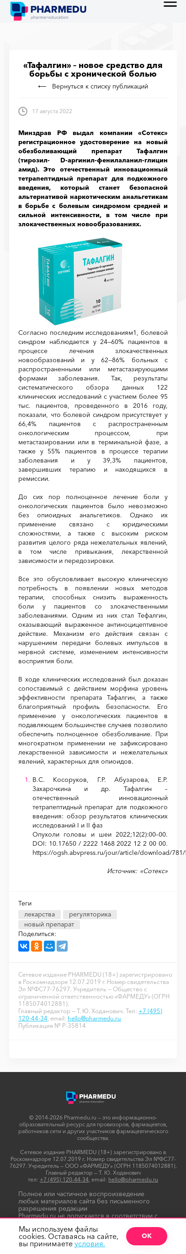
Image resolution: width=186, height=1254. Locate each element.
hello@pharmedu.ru (94, 1018)
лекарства (39, 914)
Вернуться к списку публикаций (93, 86)
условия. (89, 1243)
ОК (147, 1236)
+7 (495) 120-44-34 (64, 1179)
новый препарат (49, 924)
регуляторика (90, 914)
